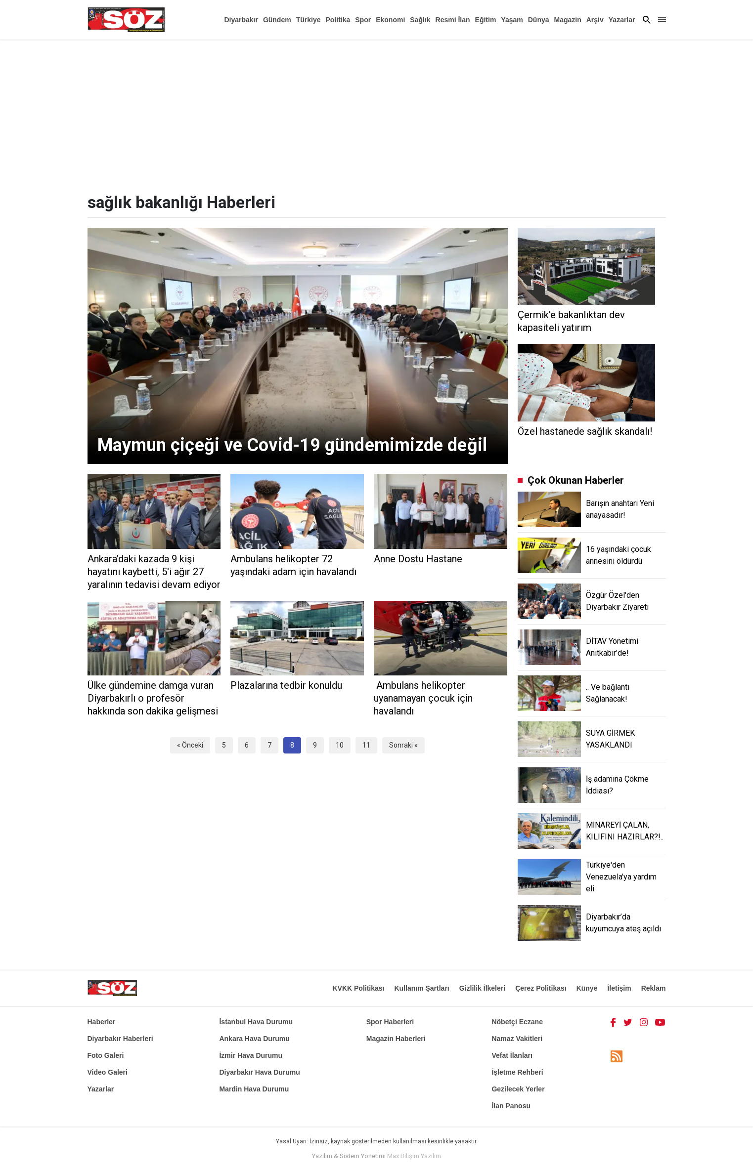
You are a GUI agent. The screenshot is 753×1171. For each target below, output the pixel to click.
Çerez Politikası (541, 988)
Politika (337, 20)
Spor (363, 20)
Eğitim (485, 20)
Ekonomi (390, 20)
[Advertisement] (376, 113)
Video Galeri (108, 1072)
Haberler (102, 1022)
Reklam (653, 988)
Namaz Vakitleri (516, 1039)
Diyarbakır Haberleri (120, 1039)
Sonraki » (403, 745)
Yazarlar (622, 20)
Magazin (567, 20)
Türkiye (308, 20)
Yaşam (512, 20)
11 (366, 745)
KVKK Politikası (358, 988)
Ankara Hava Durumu (254, 1039)
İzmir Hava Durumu (250, 1055)
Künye (587, 988)
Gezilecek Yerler (517, 1089)
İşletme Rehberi (517, 1072)
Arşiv (595, 20)
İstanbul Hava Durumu (256, 1022)
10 (340, 745)
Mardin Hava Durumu (254, 1089)
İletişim (619, 988)
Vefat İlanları (511, 1055)
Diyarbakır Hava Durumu (259, 1072)
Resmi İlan (453, 20)
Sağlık (420, 20)
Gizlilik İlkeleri (482, 988)
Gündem (277, 20)
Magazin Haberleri (396, 1039)
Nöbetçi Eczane (516, 1022)
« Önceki (190, 745)
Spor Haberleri (390, 1022)
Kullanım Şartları (421, 988)
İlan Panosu (511, 1106)
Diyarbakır (241, 20)
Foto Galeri (106, 1055)
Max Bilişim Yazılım (414, 1156)
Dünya (538, 20)
